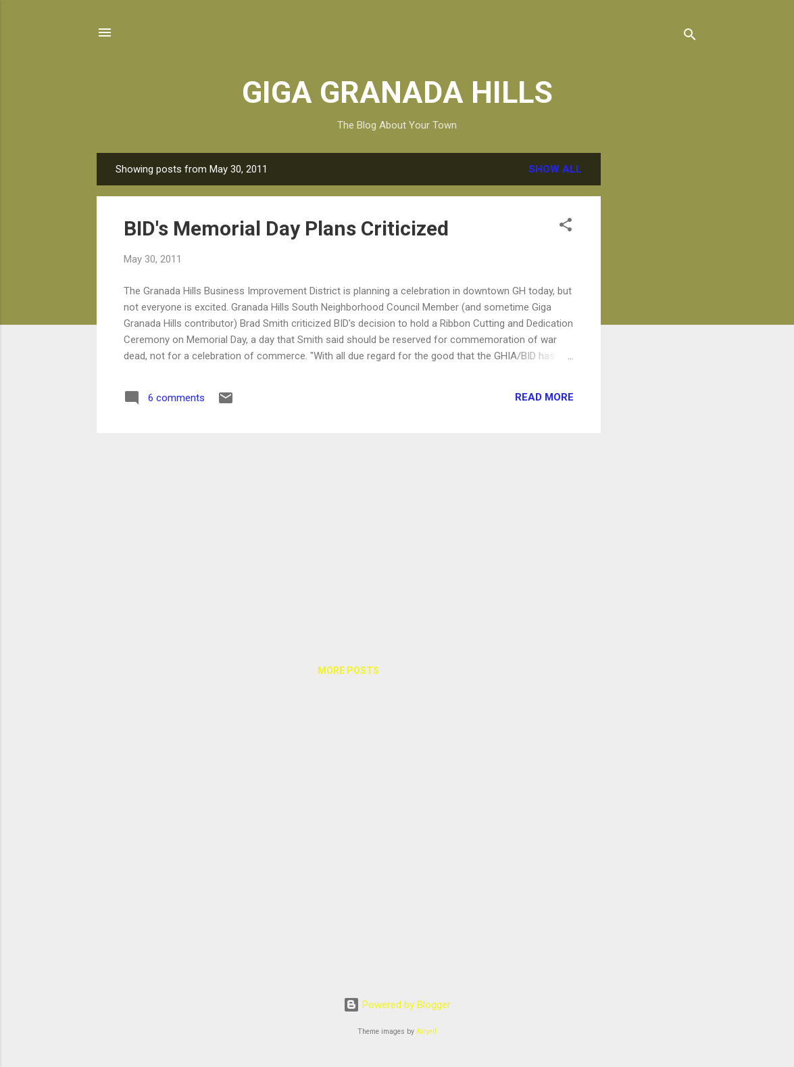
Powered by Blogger (397, 1005)
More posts (348, 670)
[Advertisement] (655, 356)
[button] (565, 227)
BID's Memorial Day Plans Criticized (286, 228)
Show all (555, 169)
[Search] (690, 37)
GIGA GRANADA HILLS (397, 92)
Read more (544, 397)
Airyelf (426, 1031)
